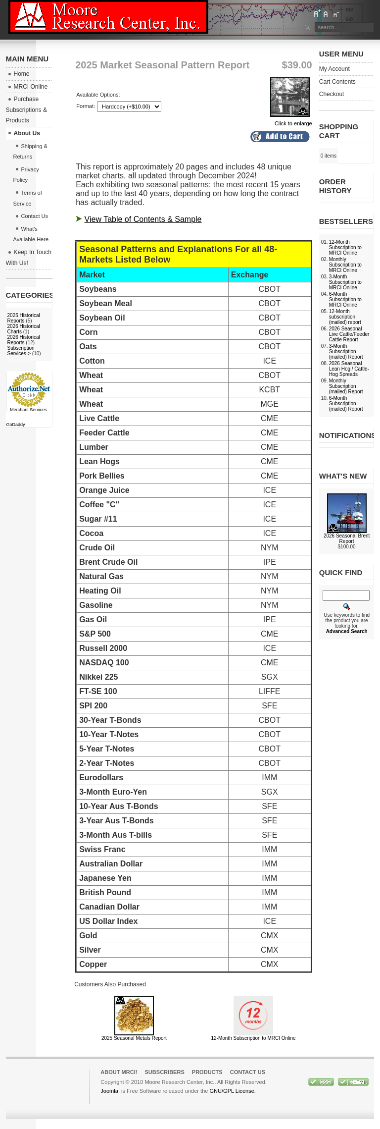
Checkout (331, 94)
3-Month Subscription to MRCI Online (345, 282)
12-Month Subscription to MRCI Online (253, 1038)
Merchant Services (28, 409)
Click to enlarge (291, 120)
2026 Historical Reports (23, 339)
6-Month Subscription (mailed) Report (346, 403)
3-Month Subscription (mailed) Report (346, 351)
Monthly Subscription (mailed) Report (346, 386)
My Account (334, 68)
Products (207, 1072)
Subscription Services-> (21, 350)
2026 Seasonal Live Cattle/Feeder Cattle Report (349, 334)
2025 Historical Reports (23, 318)
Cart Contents (337, 81)
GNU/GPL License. (232, 1091)
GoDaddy (15, 424)
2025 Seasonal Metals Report (134, 1038)
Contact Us (248, 1072)
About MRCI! (118, 1072)
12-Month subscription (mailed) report (345, 317)
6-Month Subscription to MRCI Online (345, 299)
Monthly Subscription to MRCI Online (345, 265)
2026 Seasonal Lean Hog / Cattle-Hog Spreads (349, 369)
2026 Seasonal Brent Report (347, 538)
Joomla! (110, 1091)
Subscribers (164, 1072)
